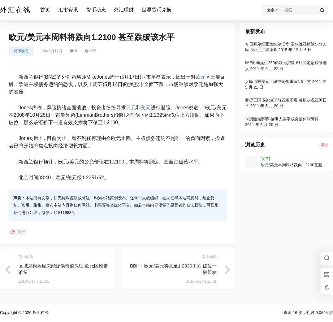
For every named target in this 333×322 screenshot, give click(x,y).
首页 (45, 9)
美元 (146, 107)
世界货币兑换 (156, 9)
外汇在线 (40, 312)
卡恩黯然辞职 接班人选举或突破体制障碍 (282, 119)
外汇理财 (124, 9)
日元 (131, 107)
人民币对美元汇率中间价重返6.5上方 (278, 81)
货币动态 (96, 9)
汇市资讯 (68, 9)
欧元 (200, 77)
